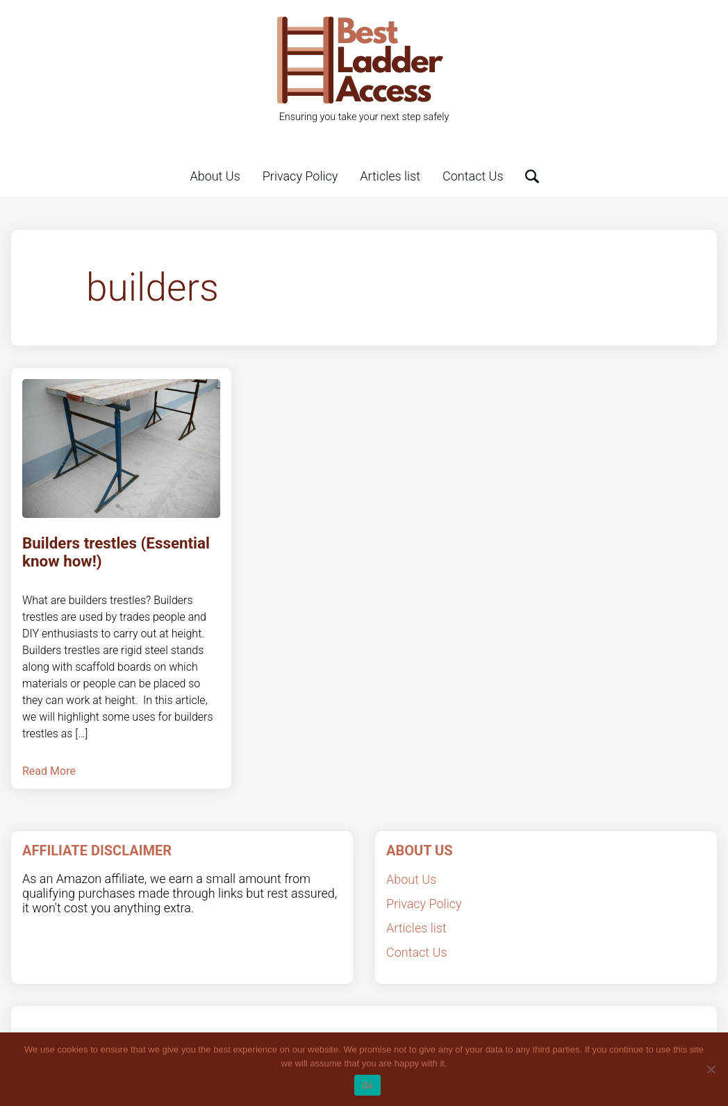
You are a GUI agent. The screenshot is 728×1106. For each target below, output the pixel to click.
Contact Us (473, 176)
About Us (215, 176)
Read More (49, 771)
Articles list (390, 176)
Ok (367, 1085)
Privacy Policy (300, 176)
